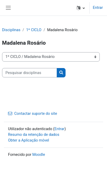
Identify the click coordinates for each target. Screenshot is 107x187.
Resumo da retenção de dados (33, 134)
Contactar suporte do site (32, 113)
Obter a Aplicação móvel (28, 140)
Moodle (38, 154)
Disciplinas (11, 30)
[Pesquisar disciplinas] (29, 72)
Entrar (98, 7)
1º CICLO (33, 30)
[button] (80, 8)
